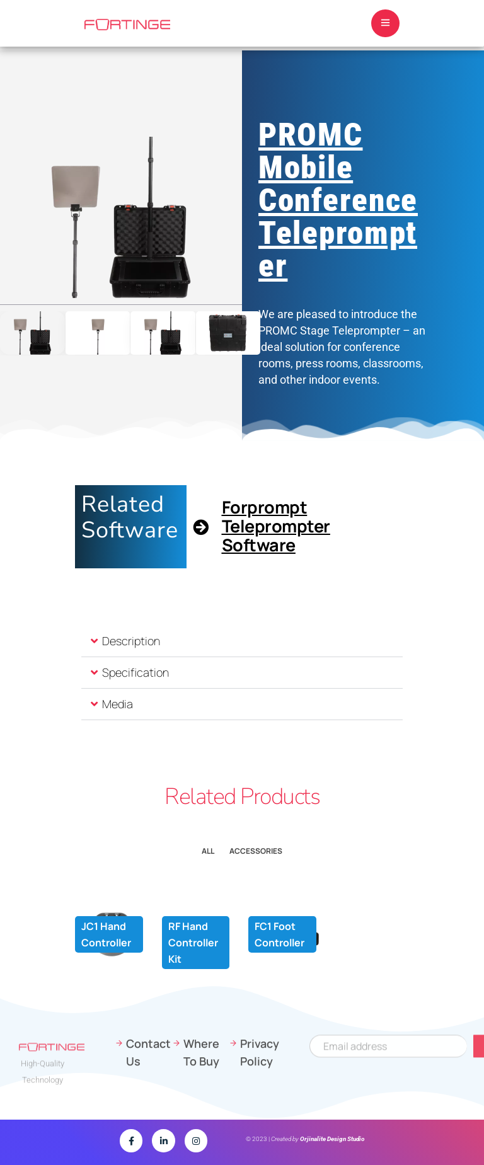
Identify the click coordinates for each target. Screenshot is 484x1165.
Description (131, 640)
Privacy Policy (259, 1099)
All (208, 851)
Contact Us (148, 1099)
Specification (135, 672)
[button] (242, 641)
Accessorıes (255, 851)
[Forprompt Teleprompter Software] (201, 527)
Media (117, 703)
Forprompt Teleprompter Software (276, 525)
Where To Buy (201, 1099)
